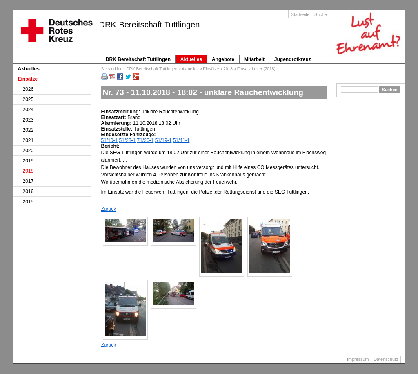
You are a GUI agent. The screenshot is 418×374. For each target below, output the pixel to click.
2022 (28, 130)
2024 (28, 110)
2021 (28, 140)
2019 (28, 161)
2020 (28, 150)
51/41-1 (181, 140)
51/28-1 (127, 140)
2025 (28, 99)
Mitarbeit (254, 59)
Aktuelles (191, 59)
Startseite (300, 14)
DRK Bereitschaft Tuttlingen (138, 59)
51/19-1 (163, 140)
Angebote (223, 59)
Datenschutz (386, 359)
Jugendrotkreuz (292, 59)
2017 (28, 181)
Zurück (108, 209)
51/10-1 (109, 140)
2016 (28, 191)
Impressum (358, 359)
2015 (28, 202)
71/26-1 (145, 140)
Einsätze (211, 69)
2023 (28, 120)
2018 (228, 69)
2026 (28, 89)
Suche (320, 14)
